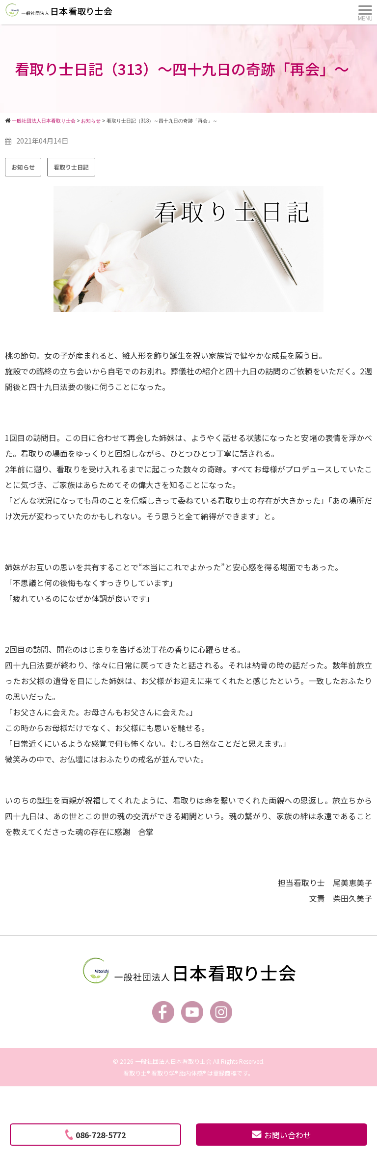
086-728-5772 (95, 1135)
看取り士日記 (71, 167)
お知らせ (23, 167)
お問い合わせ (281, 1135)
